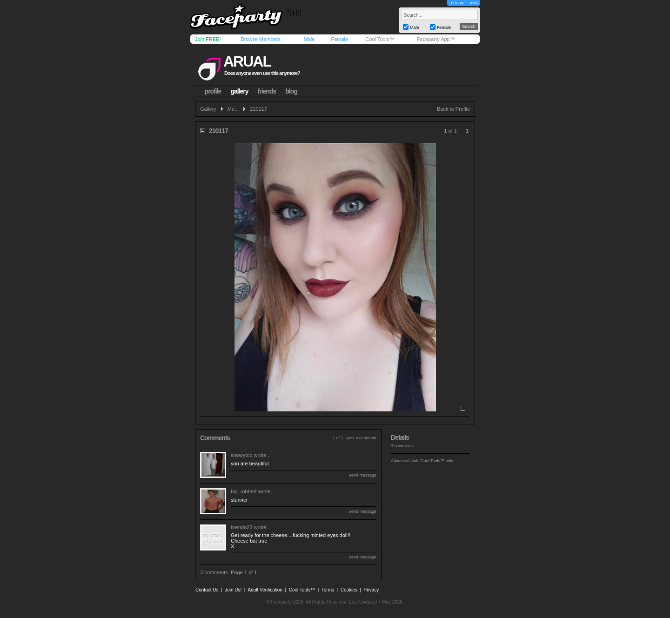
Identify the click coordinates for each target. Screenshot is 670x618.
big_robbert (244, 491)
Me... (233, 109)
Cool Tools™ (379, 39)
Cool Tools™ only (437, 460)
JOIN (473, 3)
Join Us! (233, 589)
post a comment (361, 438)
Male (309, 39)
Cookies (349, 589)
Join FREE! (208, 39)
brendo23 (242, 527)
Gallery (208, 109)
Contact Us (206, 589)
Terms (328, 589)
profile (213, 91)
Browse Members (261, 39)
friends (267, 91)
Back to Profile (453, 109)
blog (291, 91)
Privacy (371, 589)
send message (362, 475)
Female (339, 39)
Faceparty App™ (436, 39)
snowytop (241, 455)
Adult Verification (265, 589)
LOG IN (457, 3)
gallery (239, 91)
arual (247, 61)
